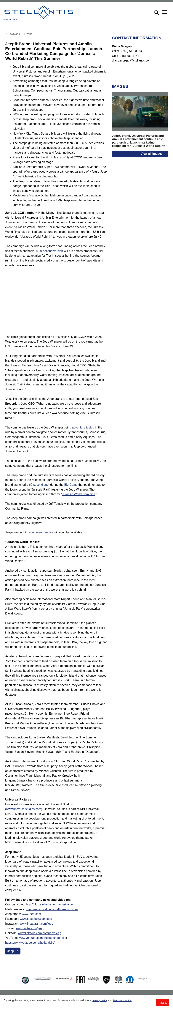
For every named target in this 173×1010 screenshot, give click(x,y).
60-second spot (39, 484)
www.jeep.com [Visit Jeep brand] (31, 914)
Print (29, 33)
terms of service (122, 1000)
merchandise (38, 532)
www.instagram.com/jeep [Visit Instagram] (36, 923)
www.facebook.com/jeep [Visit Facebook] (36, 918)
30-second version (51, 251)
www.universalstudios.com (23, 809)
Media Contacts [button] (11, 19)
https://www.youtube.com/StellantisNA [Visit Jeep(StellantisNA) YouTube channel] (30, 942)
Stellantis (39, 12)
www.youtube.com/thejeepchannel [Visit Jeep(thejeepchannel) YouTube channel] (41, 937)
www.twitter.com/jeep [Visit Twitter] (29, 928)
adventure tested (83, 427)
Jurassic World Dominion (78, 494)
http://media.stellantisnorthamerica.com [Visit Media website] (52, 909)
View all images (152, 153)
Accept (163, 1002)
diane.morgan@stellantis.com (131, 60)
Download (13, 33)
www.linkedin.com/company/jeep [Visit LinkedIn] (39, 933)
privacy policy (99, 1000)
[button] (156, 12)
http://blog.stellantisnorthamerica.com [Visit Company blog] (50, 904)
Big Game (71, 484)
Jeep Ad (12, 951)
